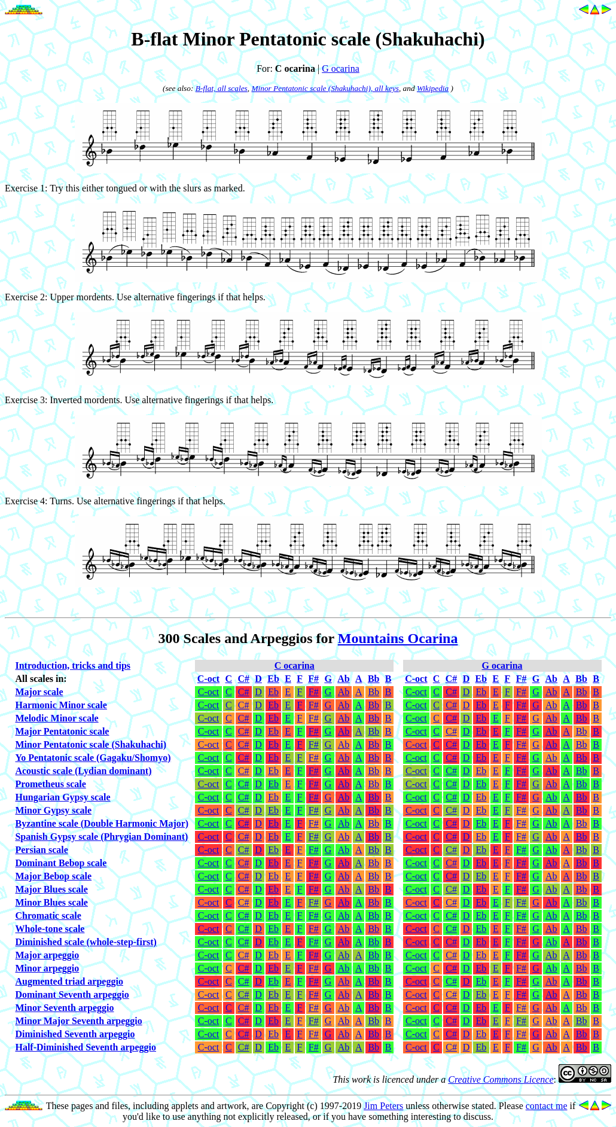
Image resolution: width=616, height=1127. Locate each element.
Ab (344, 692)
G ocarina (340, 68)
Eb (273, 692)
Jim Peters (383, 1106)
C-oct (208, 692)
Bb (373, 692)
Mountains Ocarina (398, 638)
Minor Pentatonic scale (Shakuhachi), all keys (325, 88)
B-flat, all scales (222, 88)
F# (314, 692)
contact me (547, 1106)
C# (243, 692)
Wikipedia (433, 88)
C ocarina (295, 665)
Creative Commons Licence (500, 1079)
